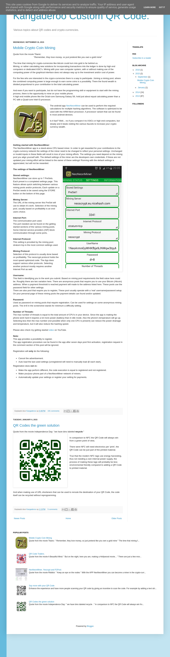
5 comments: (53, 509)
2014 (138, 92)
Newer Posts (19, 518)
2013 (138, 96)
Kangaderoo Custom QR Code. (81, 15)
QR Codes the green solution (36, 425)
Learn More (150, 7)
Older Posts (116, 518)
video (51, 330)
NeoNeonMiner (73, 105)
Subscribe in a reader (141, 58)
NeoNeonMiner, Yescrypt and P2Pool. (45, 570)
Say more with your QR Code (41, 586)
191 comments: (54, 411)
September (143, 77)
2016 (138, 70)
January (141, 87)
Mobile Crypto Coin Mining (34, 48)
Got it (162, 7)
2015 (138, 73)
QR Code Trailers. (37, 554)
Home (68, 518)
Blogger (90, 626)
